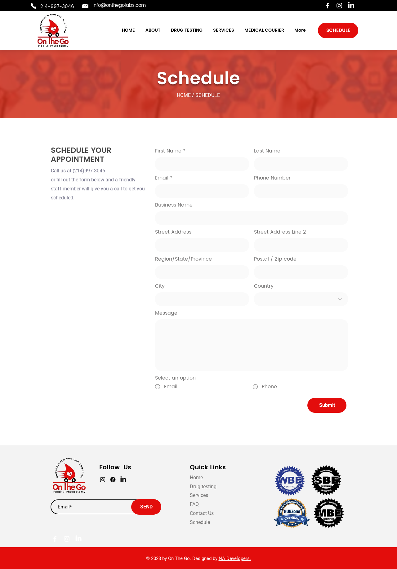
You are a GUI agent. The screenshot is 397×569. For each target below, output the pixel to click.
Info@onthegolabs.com (119, 5)
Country (264, 286)
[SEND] (146, 507)
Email (161, 177)
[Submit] (326, 405)
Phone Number (272, 177)
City (160, 286)
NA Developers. (235, 558)
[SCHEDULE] (338, 30)
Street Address (173, 232)
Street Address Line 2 (280, 232)
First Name (168, 150)
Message (166, 313)
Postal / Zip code (275, 259)
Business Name (174, 205)
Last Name (267, 150)
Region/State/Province (183, 259)
